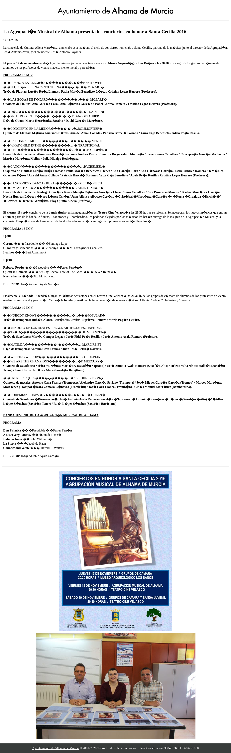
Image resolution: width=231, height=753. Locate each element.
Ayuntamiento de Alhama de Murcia (55, 748)
